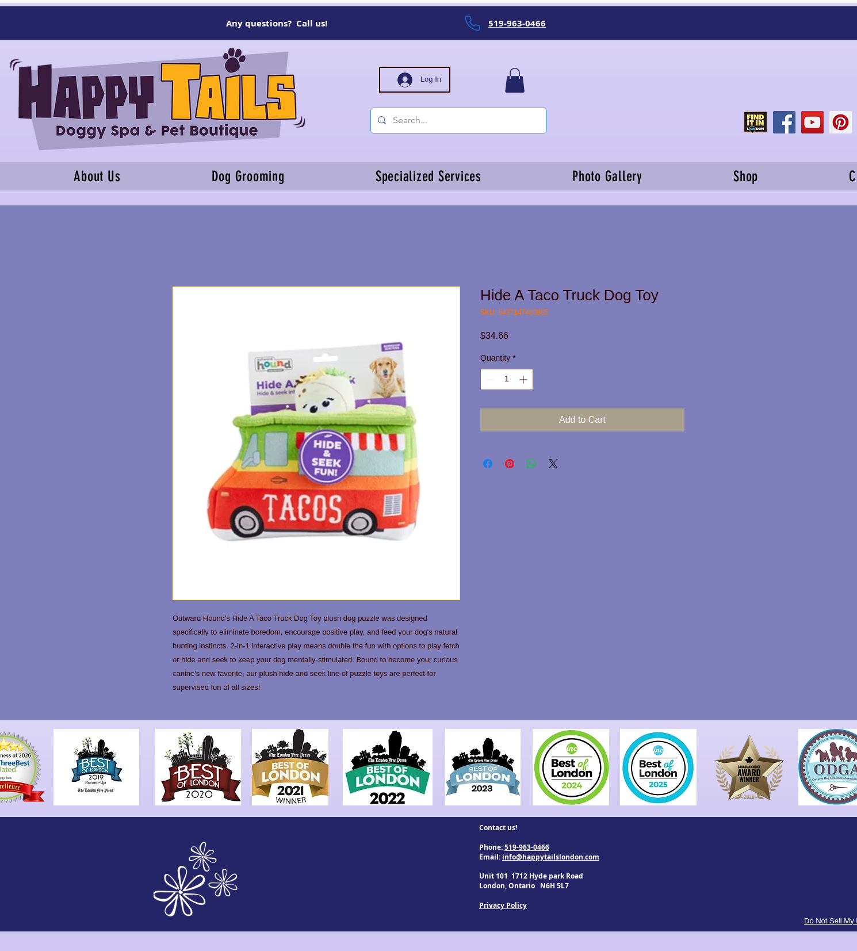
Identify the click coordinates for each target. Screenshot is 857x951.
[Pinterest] (840, 122)
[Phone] (472, 23)
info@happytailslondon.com (550, 857)
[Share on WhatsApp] (531, 464)
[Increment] (524, 379)
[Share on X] (553, 464)
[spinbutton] (506, 379)
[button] (514, 80)
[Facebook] (784, 122)
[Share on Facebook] (488, 464)
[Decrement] (489, 379)
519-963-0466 (526, 847)
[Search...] (457, 120)
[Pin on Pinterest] (510, 464)
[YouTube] (812, 122)
